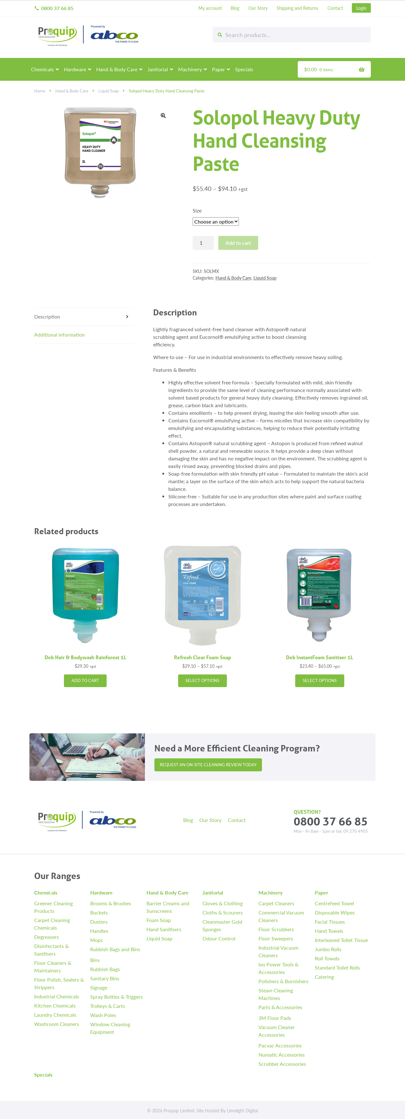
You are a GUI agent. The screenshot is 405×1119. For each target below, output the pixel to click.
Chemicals (42, 69)
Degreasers (46, 936)
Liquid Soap (108, 91)
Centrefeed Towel (334, 903)
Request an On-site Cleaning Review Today (208, 765)
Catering (324, 976)
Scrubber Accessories (282, 1063)
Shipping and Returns (297, 8)
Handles (99, 930)
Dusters (99, 921)
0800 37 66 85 (53, 8)
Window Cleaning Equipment (110, 1028)
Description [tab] (47, 316)
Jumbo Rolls (328, 949)
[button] (163, 116)
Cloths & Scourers (222, 912)
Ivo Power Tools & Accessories (278, 968)
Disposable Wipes (335, 912)
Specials (244, 69)
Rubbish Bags (105, 969)
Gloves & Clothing (222, 903)
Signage (98, 987)
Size (197, 210)
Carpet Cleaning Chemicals (52, 923)
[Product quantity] (203, 243)
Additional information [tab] (59, 334)
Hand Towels (329, 930)
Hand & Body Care (116, 69)
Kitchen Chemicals (55, 1005)
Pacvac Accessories (280, 1045)
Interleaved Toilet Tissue (341, 940)
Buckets (99, 912)
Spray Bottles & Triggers (116, 996)
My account (210, 8)
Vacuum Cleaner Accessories (277, 1030)
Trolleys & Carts (107, 1005)
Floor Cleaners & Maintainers (52, 966)
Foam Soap (158, 920)
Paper (218, 69)
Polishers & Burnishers (283, 981)
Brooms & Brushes (110, 903)
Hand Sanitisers (163, 929)
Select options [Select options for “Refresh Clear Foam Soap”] (202, 680)
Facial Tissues (330, 921)
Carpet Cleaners (276, 903)
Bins (95, 960)
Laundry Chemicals (55, 1014)
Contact (335, 8)
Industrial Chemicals (56, 996)
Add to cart (238, 242)
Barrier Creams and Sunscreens (167, 907)
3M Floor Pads (275, 1017)
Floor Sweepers (276, 938)
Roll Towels (327, 958)
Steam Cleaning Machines (276, 994)
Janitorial (157, 69)
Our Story (258, 8)
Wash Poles (103, 1015)
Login (361, 8)
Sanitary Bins (104, 978)
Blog (235, 8)
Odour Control (218, 938)
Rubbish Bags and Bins (115, 949)
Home (39, 91)
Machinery (190, 69)
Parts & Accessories (280, 1007)
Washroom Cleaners (56, 1023)
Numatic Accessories (282, 1054)
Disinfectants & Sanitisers (51, 949)
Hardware (75, 69)
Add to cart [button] (85, 680)
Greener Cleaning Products (53, 907)
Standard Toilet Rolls (337, 967)
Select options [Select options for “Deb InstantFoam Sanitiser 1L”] (320, 680)
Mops (96, 940)
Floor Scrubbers (276, 929)
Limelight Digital (242, 1110)
